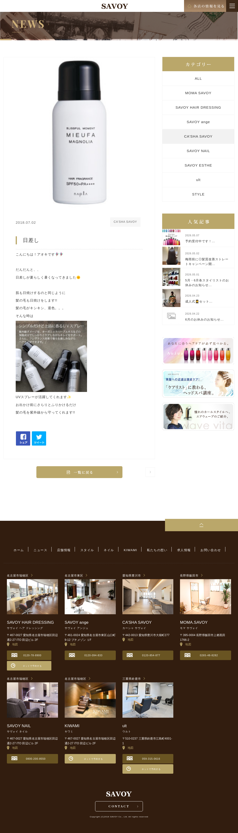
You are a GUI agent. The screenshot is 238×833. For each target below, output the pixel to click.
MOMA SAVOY (198, 93)
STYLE (198, 194)
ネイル (109, 549)
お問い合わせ (203, 549)
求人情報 (178, 549)
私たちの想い (153, 549)
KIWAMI (128, 549)
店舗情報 (68, 549)
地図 (12, 643)
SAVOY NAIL (198, 151)
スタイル (89, 549)
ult (198, 180)
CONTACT (119, 806)
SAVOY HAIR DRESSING (198, 107)
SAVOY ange (198, 122)
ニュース (46, 549)
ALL (198, 78)
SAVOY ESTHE (198, 165)
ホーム (26, 549)
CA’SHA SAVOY (198, 136)
